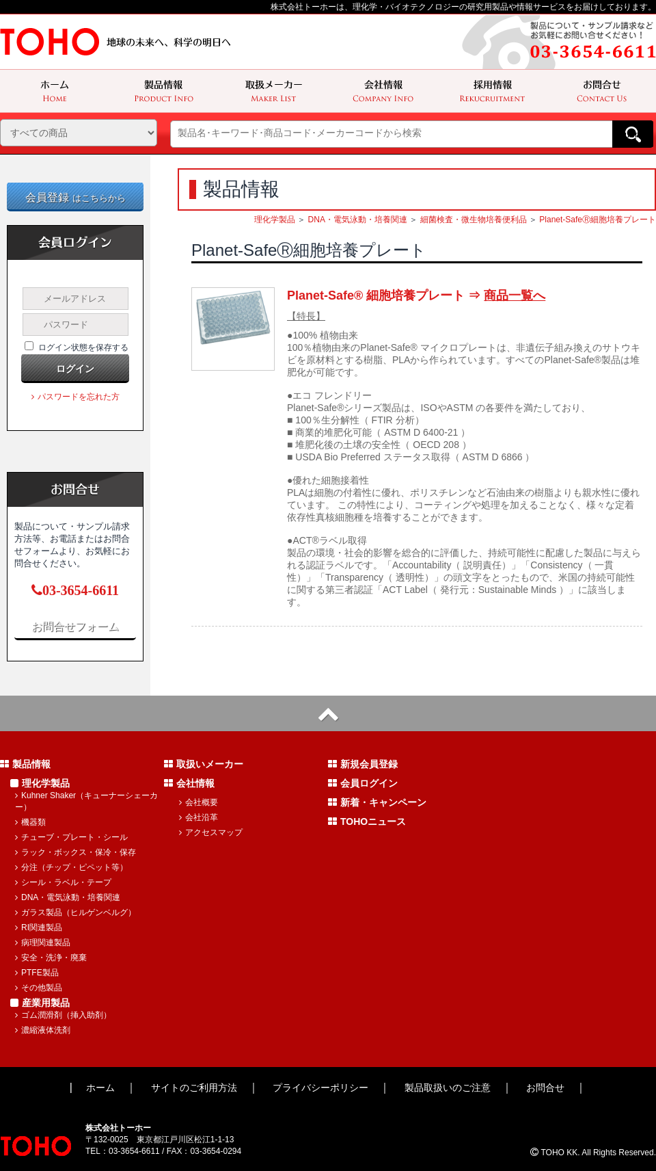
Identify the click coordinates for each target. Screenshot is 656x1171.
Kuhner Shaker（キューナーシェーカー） (86, 801)
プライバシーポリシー (320, 1087)
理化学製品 (274, 219)
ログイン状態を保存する (83, 347)
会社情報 (189, 783)
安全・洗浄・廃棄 (51, 957)
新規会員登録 (363, 764)
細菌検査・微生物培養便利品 (473, 219)
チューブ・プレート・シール (71, 837)
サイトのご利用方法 (194, 1087)
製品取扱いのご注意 (448, 1087)
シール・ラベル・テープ (63, 882)
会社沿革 (198, 817)
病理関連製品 (42, 942)
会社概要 (198, 802)
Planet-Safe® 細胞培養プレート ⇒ (416, 295)
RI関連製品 (38, 927)
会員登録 (75, 197)
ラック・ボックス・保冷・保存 (75, 852)
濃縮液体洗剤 (42, 1030)
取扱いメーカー (203, 764)
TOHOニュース (367, 821)
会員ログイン (363, 783)
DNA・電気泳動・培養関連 (357, 219)
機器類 (30, 822)
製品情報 (25, 764)
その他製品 (38, 987)
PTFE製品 (37, 972)
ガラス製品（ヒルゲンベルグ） (75, 912)
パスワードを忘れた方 (75, 397)
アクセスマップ (211, 832)
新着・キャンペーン (377, 802)
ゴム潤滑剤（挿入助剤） (63, 1015)
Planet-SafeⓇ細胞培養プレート (597, 219)
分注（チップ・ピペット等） (71, 867)
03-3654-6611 (75, 590)
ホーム (100, 1087)
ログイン (75, 368)
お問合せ (545, 1087)
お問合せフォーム (75, 626)
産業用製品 (40, 1002)
